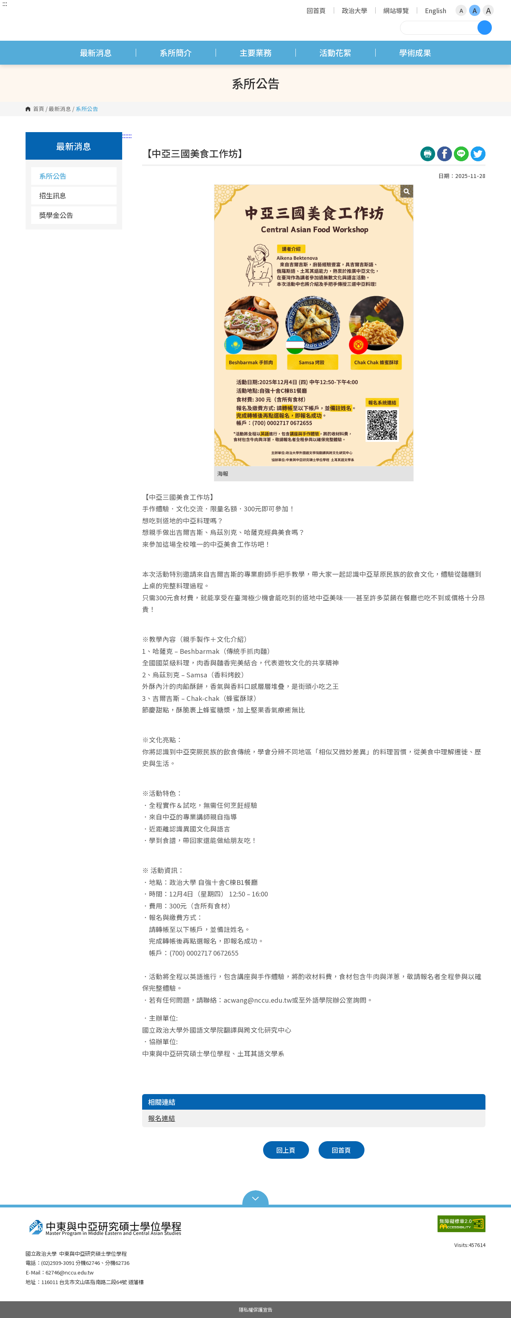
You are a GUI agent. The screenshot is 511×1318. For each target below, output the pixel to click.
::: (4, 3)
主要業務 (255, 52)
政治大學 (354, 10)
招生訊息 (52, 195)
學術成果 (415, 52)
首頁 (38, 109)
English (435, 10)
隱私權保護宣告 (255, 1309)
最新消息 (96, 52)
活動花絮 (335, 52)
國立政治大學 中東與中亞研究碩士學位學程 (34, 14)
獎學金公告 (56, 215)
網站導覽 (396, 10)
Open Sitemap (255, 1197)
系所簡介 (176, 52)
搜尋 (484, 27)
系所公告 (52, 176)
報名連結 (161, 1118)
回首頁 (316, 10)
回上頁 (285, 1150)
